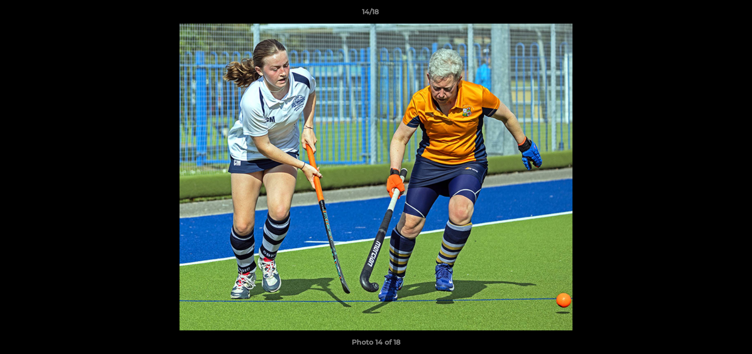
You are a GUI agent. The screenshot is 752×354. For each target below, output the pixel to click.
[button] (711, 14)
